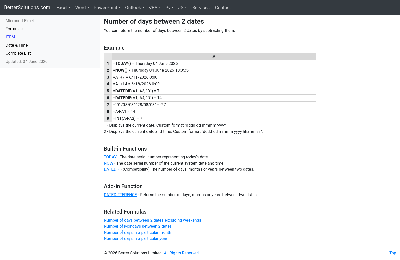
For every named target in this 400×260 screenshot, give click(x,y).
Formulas (14, 28)
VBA (153, 7)
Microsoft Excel (20, 20)
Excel (62, 7)
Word (80, 7)
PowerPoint (105, 7)
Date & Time (17, 45)
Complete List (18, 53)
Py (167, 7)
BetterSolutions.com (27, 7)
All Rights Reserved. (182, 253)
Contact (222, 7)
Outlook (133, 7)
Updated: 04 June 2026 (27, 61)
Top (392, 253)
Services (200, 7)
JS (180, 7)
